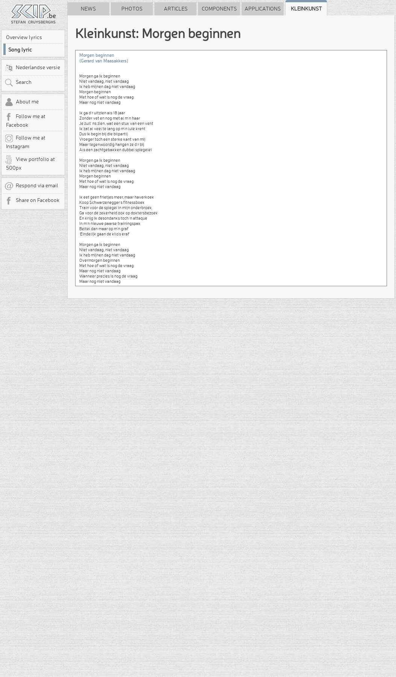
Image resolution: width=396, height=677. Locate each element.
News (88, 9)
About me (22, 102)
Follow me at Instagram (25, 142)
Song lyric (20, 49)
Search (18, 82)
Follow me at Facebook (25, 120)
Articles (175, 9)
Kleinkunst (306, 9)
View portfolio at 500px (30, 163)
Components (219, 9)
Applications (263, 9)
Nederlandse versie (32, 68)
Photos (131, 9)
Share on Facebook (32, 200)
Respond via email (31, 186)
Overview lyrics (24, 37)
